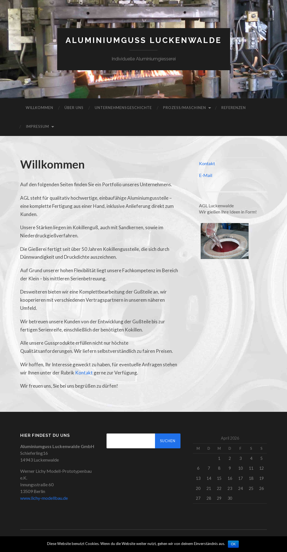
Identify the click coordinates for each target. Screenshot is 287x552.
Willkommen (39, 107)
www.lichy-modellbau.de (44, 498)
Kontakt (84, 373)
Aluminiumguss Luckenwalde (144, 40)
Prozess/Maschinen (184, 107)
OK (233, 544)
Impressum (37, 126)
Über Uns (74, 107)
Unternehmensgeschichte (123, 107)
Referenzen (233, 107)
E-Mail (205, 175)
